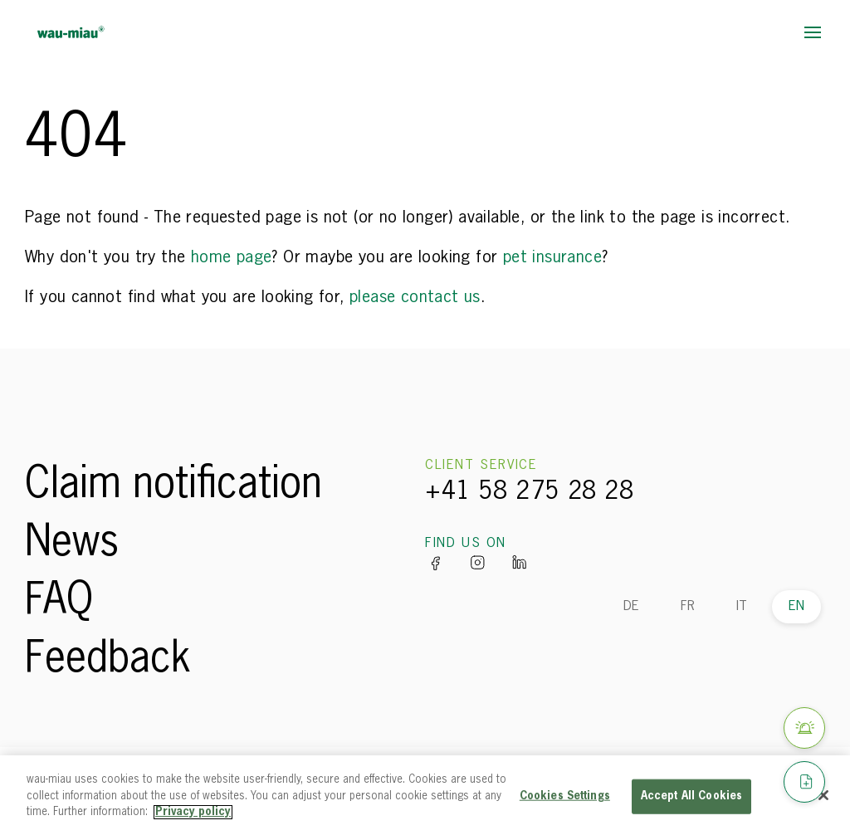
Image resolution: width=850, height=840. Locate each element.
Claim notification (173, 485)
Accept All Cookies (691, 796)
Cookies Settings (565, 796)
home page (231, 257)
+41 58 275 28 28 (529, 492)
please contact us (415, 297)
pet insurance (552, 257)
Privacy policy (193, 812)
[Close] (823, 795)
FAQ (59, 602)
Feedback (108, 660)
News (72, 543)
